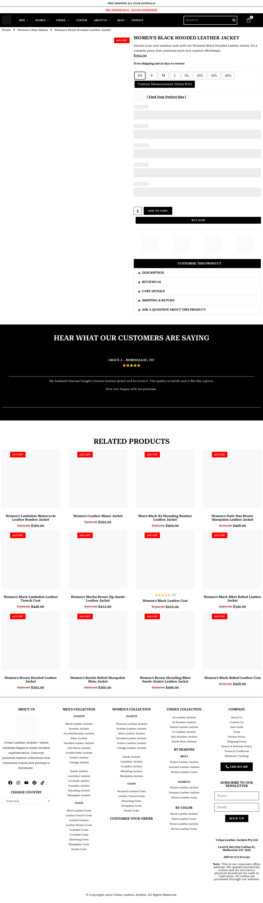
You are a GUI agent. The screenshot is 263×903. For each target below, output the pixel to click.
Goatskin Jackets (79, 785)
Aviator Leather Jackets (131, 743)
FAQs (236, 732)
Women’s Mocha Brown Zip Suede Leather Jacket (98, 598)
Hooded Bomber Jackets (79, 733)
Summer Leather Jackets (184, 767)
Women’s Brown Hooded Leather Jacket (30, 679)
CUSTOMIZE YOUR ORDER (131, 818)
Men (23, 20)
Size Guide (236, 727)
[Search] (234, 20)
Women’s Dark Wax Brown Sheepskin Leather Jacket (232, 517)
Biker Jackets (79, 738)
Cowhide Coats (79, 834)
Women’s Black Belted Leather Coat (232, 678)
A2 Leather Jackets (184, 717)
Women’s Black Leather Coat (165, 601)
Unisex (62, 20)
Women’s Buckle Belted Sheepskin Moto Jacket (97, 679)
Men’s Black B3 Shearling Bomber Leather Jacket (165, 517)
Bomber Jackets (79, 728)
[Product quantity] (138, 211)
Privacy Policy (236, 736)
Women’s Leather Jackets (131, 723)
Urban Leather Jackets (129, 894)
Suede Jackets (79, 771)
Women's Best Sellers (32, 30)
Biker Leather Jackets (131, 733)
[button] (197, 263)
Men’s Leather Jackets (79, 723)
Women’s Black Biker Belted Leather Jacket (232, 598)
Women (42, 20)
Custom (81, 20)
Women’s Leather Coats (131, 791)
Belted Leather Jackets (184, 727)
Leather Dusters (79, 820)
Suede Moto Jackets (184, 741)
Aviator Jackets (79, 757)
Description (153, 272)
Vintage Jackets (79, 762)
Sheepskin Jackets (78, 795)
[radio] (140, 75)
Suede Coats (79, 849)
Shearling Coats (79, 839)
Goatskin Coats (78, 830)
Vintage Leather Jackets (131, 748)
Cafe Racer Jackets (79, 748)
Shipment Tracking (237, 756)
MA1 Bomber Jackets (184, 736)
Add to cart (158, 210)
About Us (102, 20)
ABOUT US (26, 709)
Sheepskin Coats (79, 844)
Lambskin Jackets (79, 776)
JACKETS (79, 716)
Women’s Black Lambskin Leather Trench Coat (31, 598)
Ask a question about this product (174, 309)
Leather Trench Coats (79, 815)
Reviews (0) (151, 282)
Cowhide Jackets (79, 781)
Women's (184, 782)
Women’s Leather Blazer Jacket (98, 516)
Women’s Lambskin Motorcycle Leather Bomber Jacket (31, 517)
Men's (184, 756)
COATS (79, 803)
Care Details (153, 291)
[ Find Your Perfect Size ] (166, 97)
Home (6, 30)
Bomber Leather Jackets (131, 728)
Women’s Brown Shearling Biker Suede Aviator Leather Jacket (165, 679)
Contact (137, 20)
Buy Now (198, 220)
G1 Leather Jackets (184, 732)
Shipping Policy (236, 741)
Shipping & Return (158, 300)
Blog (120, 20)
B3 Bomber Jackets (184, 722)
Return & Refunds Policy (237, 746)
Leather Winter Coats (79, 825)
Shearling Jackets (79, 790)
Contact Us (236, 722)
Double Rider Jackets (79, 752)
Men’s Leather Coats (79, 810)
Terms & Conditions (236, 751)
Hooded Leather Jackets (79, 743)
